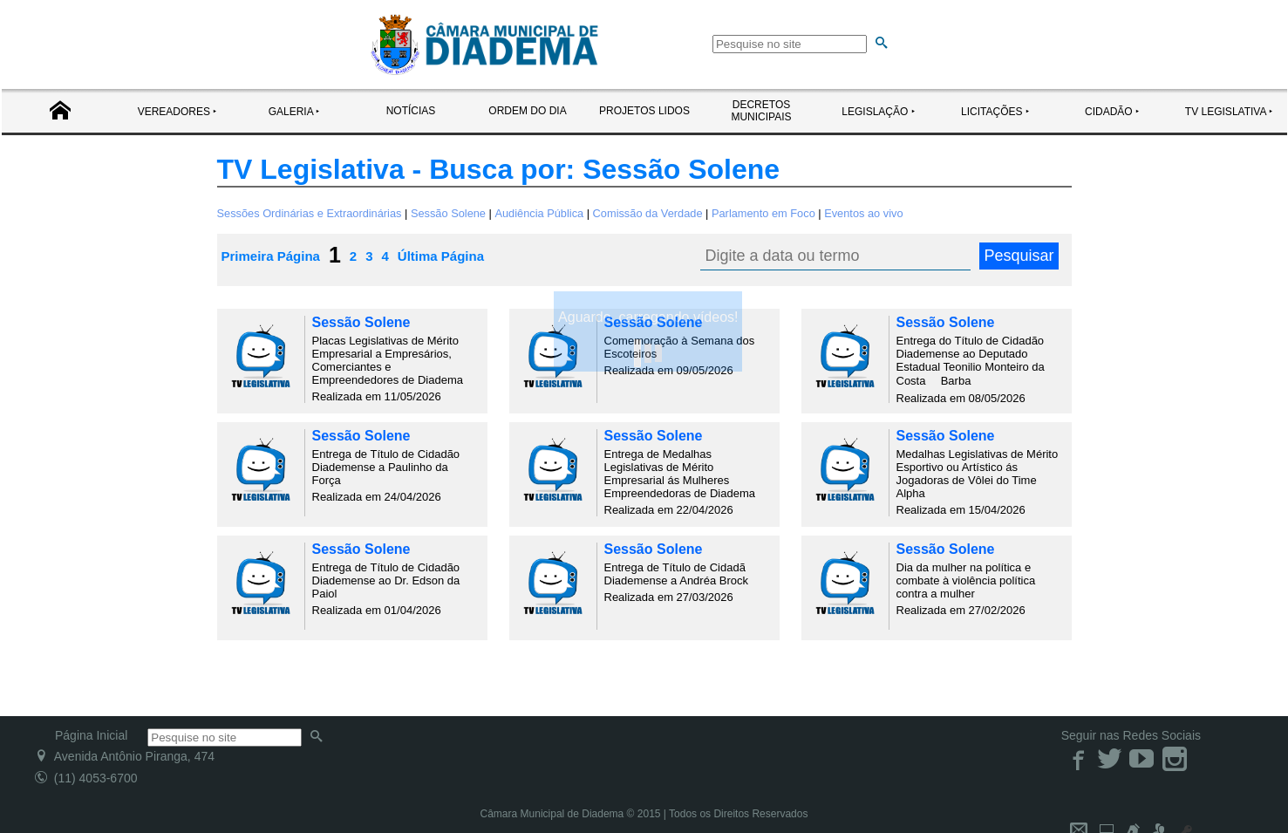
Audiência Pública (538, 213)
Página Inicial (91, 735)
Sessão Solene (448, 213)
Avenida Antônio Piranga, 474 (125, 756)
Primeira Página (270, 256)
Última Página (441, 256)
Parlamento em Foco (763, 213)
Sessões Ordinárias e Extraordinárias (309, 213)
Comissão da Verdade (648, 213)
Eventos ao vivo (863, 213)
